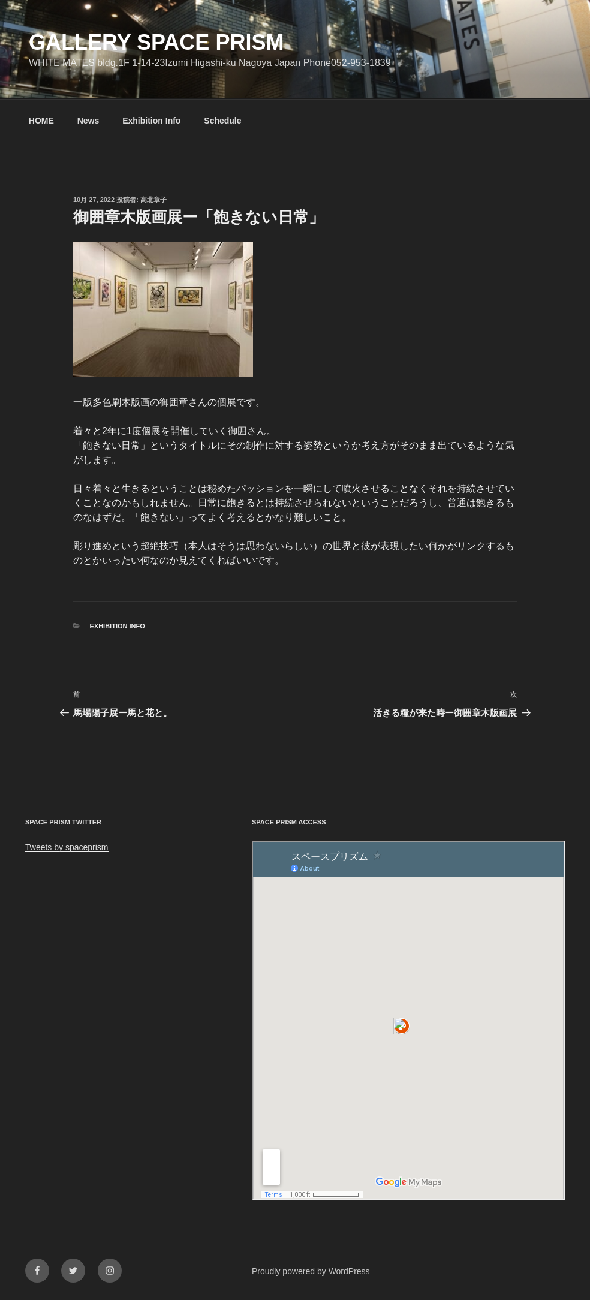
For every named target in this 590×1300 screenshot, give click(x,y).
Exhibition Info (151, 120)
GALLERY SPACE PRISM (156, 42)
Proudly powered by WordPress (311, 1271)
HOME (41, 120)
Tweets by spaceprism (67, 847)
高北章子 (153, 199)
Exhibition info (117, 626)
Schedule (222, 120)
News (88, 120)
